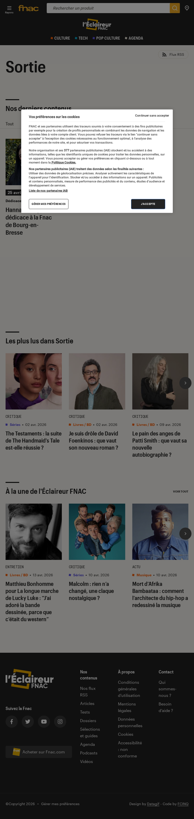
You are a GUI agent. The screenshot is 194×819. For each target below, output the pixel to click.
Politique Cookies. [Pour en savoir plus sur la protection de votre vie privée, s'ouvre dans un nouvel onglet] (63, 162)
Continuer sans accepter (152, 115)
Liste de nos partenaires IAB (48, 191)
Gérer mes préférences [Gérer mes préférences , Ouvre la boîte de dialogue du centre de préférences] (49, 204)
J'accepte (148, 204)
